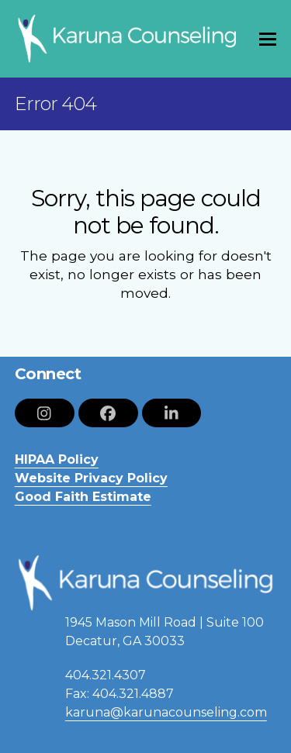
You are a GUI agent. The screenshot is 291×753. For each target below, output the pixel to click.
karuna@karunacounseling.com (166, 712)
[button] (267, 39)
